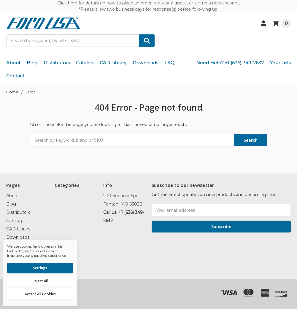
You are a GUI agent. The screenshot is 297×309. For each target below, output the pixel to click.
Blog (32, 63)
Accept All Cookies (40, 294)
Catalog (84, 63)
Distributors (57, 63)
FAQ (169, 63)
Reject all (40, 280)
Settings (40, 267)
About (13, 63)
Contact (15, 76)
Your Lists (280, 63)
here (73, 3)
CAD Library (113, 63)
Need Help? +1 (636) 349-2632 (230, 63)
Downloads (145, 63)
